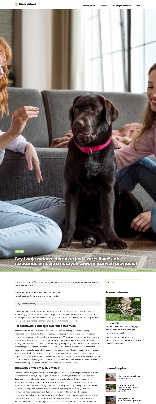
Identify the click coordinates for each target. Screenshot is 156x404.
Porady (111, 4)
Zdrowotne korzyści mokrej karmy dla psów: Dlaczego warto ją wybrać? (128, 388)
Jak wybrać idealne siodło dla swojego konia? (129, 400)
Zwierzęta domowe (126, 4)
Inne (139, 4)
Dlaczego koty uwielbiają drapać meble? (129, 377)
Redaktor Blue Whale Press (29, 292)
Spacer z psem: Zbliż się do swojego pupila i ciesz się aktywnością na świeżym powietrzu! (122, 329)
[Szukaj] (108, 282)
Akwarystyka (99, 4)
